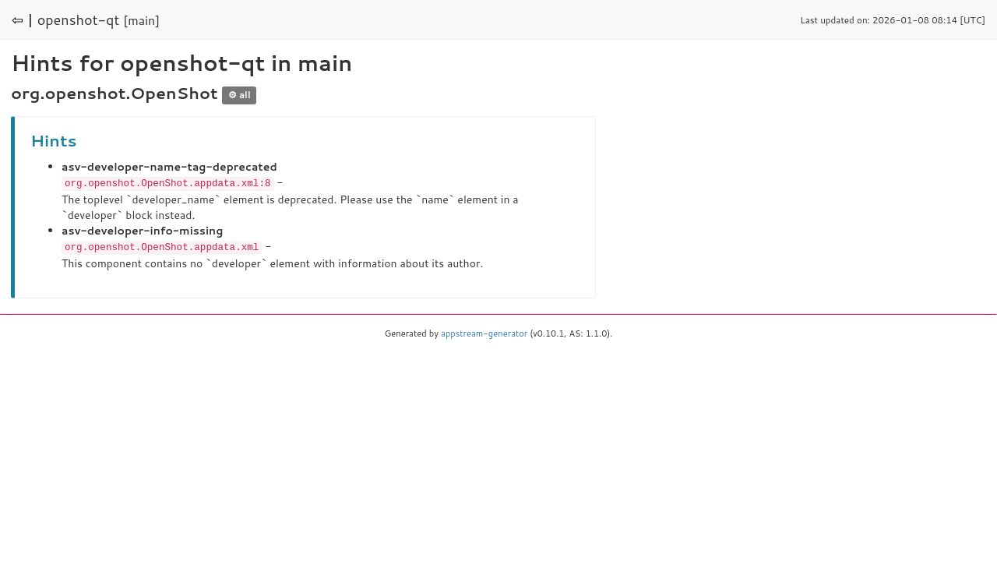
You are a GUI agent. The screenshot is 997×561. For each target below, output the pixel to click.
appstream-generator (484, 332)
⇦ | (22, 19)
